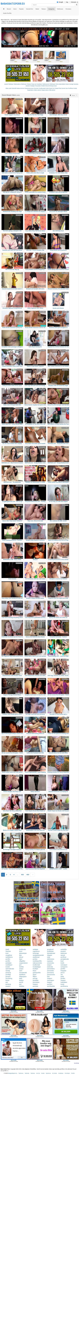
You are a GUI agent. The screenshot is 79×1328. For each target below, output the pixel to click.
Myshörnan (48, 1073)
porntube (35, 986)
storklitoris (22, 974)
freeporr (49, 982)
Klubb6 (43, 85)
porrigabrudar (65, 959)
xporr (20, 970)
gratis (62, 976)
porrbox (35, 959)
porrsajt (35, 978)
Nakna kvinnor (20, 88)
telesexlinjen (23, 953)
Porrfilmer (70, 88)
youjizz (21, 968)
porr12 (62, 972)
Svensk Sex (64, 88)
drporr (34, 974)
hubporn (49, 978)
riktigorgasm (23, 976)
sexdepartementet (38, 955)
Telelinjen (10, 84)
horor (20, 951)
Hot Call (38, 1073)
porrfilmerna (64, 986)
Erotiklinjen (60, 1073)
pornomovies (51, 974)
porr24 (21, 982)
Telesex (29, 84)
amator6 (63, 951)
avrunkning (9, 978)
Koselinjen (39, 84)
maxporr (63, 980)
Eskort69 (14, 88)
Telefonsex (24, 84)
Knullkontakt (42, 88)
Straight (61, 2)
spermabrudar (10, 968)
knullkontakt (36, 965)
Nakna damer (37, 90)
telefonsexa (50, 959)
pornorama (50, 972)
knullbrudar (22, 949)
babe (20, 978)
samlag (8, 970)
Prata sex (33, 84)
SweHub (8, 951)
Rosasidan (38, 85)
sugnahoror (36, 951)
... (17, 874)
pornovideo (50, 970)
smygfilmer (9, 955)
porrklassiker (51, 986)
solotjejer (35, 949)
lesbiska (21, 986)
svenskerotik (23, 972)
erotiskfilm (64, 949)
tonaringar (36, 953)
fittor (20, 955)
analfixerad (36, 957)
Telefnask (33, 1073)
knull (7, 953)
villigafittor (22, 961)
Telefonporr (53, 84)
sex (62, 974)
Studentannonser (29, 88)
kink (48, 976)
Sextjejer (32, 85)
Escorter (36, 88)
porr (20, 965)
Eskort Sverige (69, 84)
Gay (67, 2)
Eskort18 (47, 85)
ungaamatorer (23, 963)
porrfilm (8, 959)
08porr (35, 976)
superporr (50, 961)
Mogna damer (45, 90)
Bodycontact (53, 85)
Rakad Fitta (58, 88)
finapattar (63, 970)
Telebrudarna (17, 84)
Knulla (75, 88)
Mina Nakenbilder (60, 84)
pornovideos (51, 968)
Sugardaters (30, 90)
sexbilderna (9, 957)
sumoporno (64, 967)
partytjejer (9, 963)
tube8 (7, 949)
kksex (34, 970)
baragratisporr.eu (12, 1073)
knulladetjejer (37, 967)
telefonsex (64, 953)
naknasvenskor (37, 963)
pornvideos (36, 982)
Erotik (47, 88)
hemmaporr (50, 980)
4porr (20, 959)
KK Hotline (54, 1073)
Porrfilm (73, 1073)
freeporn (35, 984)
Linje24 (6, 84)
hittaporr (49, 955)
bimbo (7, 980)
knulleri (8, 967)
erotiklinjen (50, 951)
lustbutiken (64, 982)
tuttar (48, 957)
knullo (62, 963)
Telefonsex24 (45, 84)
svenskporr (64, 965)
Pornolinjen (67, 1073)
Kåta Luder (8, 88)
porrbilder (36, 980)
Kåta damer (52, 90)
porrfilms (49, 984)
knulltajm (35, 968)
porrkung (8, 972)
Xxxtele (42, 1073)
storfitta (21, 967)
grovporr (8, 976)
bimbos (21, 980)
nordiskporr (9, 965)
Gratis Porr (52, 88)
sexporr (49, 965)
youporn (8, 986)
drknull (21, 957)
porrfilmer (63, 957)
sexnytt (63, 955)
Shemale (73, 2)
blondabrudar (51, 953)
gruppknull (50, 949)
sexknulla (50, 967)
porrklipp (8, 974)
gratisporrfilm (37, 972)
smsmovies (50, 963)
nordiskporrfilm (37, 961)
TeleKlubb (27, 1073)
